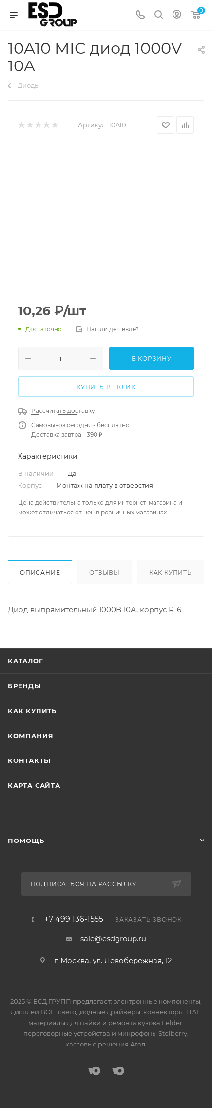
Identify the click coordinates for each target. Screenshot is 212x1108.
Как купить (170, 572)
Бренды (24, 686)
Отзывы (104, 572)
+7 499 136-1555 (73, 919)
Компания (30, 735)
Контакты (29, 760)
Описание (40, 572)
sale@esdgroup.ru (113, 938)
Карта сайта (34, 785)
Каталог (25, 661)
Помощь (26, 840)
